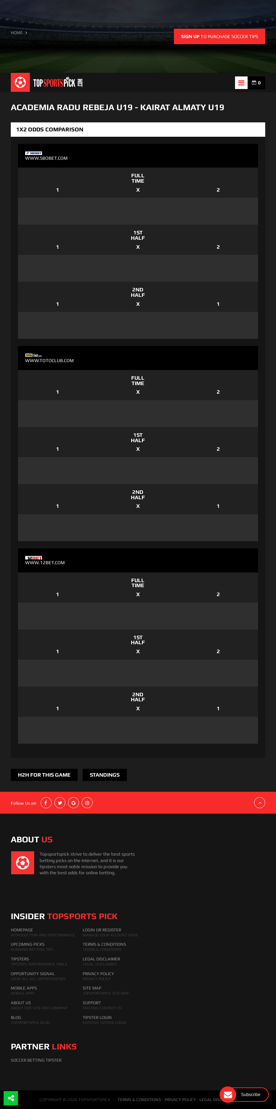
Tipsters (20, 959)
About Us (21, 1003)
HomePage (22, 930)
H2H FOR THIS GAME (44, 775)
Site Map (92, 988)
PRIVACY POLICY (180, 1099)
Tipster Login (97, 1017)
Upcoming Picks (28, 944)
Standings (105, 775)
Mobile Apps (24, 988)
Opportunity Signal (33, 974)
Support (92, 1003)
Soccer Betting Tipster (36, 1060)
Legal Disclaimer (101, 959)
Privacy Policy (98, 974)
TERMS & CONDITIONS (139, 1099)
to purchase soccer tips (219, 36)
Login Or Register (102, 930)
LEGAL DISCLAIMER (218, 1099)
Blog (16, 1017)
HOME (17, 33)
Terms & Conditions (104, 944)
